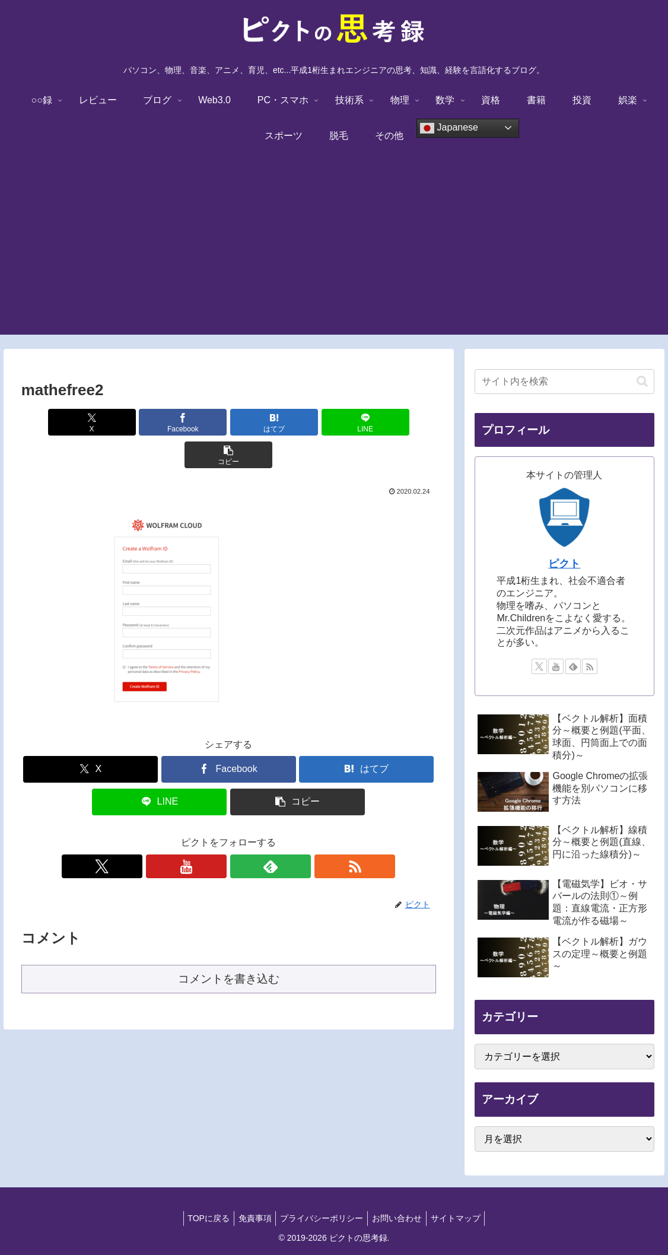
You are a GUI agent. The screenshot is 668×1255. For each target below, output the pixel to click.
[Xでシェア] (89, 422)
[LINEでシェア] (298, 422)
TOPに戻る (201, 1218)
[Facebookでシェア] (159, 422)
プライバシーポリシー (321, 1218)
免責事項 (251, 1218)
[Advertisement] (334, 252)
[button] (368, 422)
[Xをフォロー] (187, 834)
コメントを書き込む (228, 946)
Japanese (449, 128)
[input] (564, 381)
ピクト (564, 564)
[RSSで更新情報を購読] (269, 834)
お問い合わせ (400, 1218)
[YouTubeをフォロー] (215, 834)
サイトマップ (463, 1218)
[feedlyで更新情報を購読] (242, 834)
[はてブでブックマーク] (228, 422)
